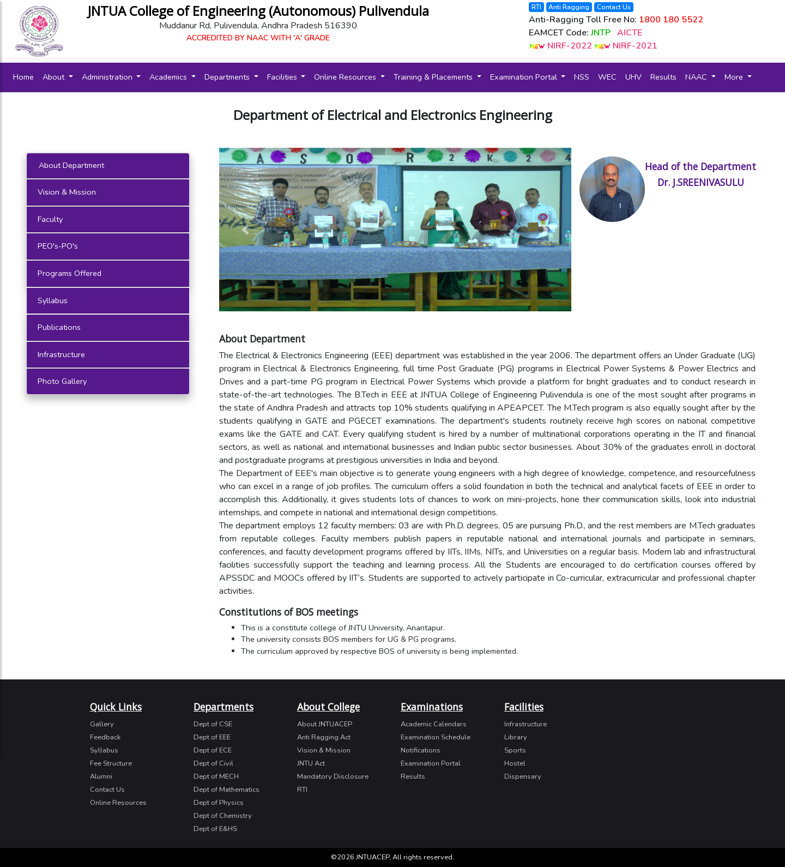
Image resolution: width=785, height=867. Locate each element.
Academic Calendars (434, 724)
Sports (515, 750)
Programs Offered (69, 273)
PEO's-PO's (58, 245)
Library (515, 737)
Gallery (102, 724)
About (55, 76)
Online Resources (346, 76)
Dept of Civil (213, 763)
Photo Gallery (62, 381)
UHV (633, 76)
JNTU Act (311, 763)
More (734, 76)
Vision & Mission (67, 191)
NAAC (697, 76)
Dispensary (522, 776)
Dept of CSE (213, 724)
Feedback (105, 737)
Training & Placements (434, 76)
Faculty (50, 219)
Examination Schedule (435, 737)
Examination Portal (524, 76)
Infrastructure (61, 354)
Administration (108, 76)
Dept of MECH (216, 776)
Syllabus (53, 300)
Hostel (515, 763)
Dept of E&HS (215, 829)
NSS (581, 76)
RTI (536, 7)
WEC (607, 76)
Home (25, 76)
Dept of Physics (219, 803)
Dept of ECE (213, 750)
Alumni (101, 776)
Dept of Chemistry (223, 816)
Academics (169, 76)
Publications (59, 327)
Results (663, 76)
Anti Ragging (568, 7)
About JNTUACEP (324, 724)
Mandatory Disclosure (333, 776)
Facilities (283, 76)
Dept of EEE (212, 737)
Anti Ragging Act (324, 737)
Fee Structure (111, 763)
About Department (71, 165)
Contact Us (614, 7)
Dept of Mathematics (226, 789)
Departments (228, 76)
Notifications (420, 750)
